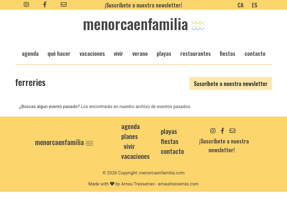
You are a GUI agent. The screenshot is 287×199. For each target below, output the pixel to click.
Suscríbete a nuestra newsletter (230, 83)
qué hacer (59, 53)
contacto (172, 151)
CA (241, 5)
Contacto (254, 53)
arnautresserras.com (178, 184)
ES (254, 5)
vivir (118, 53)
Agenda (130, 126)
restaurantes (195, 53)
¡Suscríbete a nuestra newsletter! (143, 5)
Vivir (129, 146)
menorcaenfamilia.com (162, 173)
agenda (30, 53)
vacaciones (92, 53)
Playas (169, 131)
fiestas (227, 53)
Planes (129, 136)
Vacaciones (135, 156)
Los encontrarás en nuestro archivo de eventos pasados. (136, 106)
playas (164, 53)
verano (140, 53)
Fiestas (169, 141)
